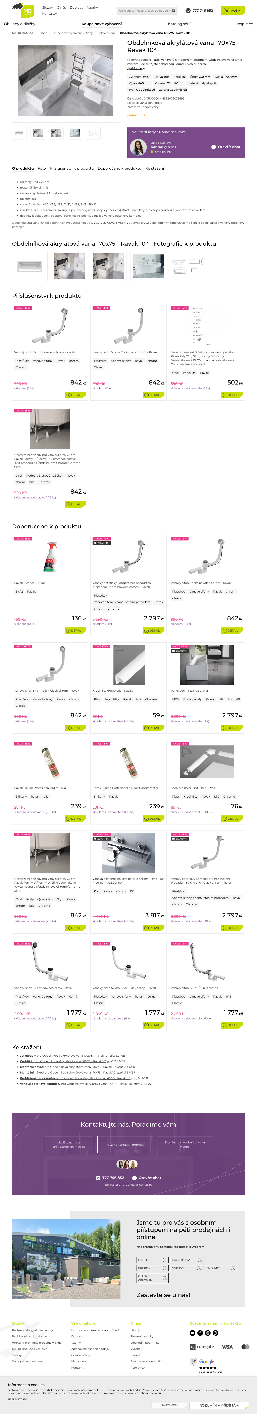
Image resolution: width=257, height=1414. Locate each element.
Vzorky (92, 7)
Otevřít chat (146, 1178)
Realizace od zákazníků (146, 1361)
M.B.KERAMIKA (22, 33)
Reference (138, 1367)
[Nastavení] (170, 1405)
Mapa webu (79, 1361)
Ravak (146, 77)
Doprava (76, 7)
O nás (61, 7)
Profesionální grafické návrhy (32, 1330)
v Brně (185, 1144)
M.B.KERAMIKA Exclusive (29, 1349)
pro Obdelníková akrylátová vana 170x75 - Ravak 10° (64, 1055)
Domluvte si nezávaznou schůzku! (95, 1330)
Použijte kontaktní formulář (125, 1144)
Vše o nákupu (83, 1323)
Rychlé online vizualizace (29, 1336)
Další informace (17, 1398)
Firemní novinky (142, 1336)
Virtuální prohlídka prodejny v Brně (36, 1342)
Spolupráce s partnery (27, 1361)
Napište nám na (68, 1145)
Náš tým (136, 1330)
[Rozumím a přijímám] (219, 1405)
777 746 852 (110, 1178)
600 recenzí (216, 1372)
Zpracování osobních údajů (90, 1349)
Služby (47, 7)
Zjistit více (136, 68)
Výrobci (136, 1349)
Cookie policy (80, 1355)
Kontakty (49, 13)
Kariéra (135, 1355)
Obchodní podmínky (145, 1342)
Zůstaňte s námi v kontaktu (215, 1323)
